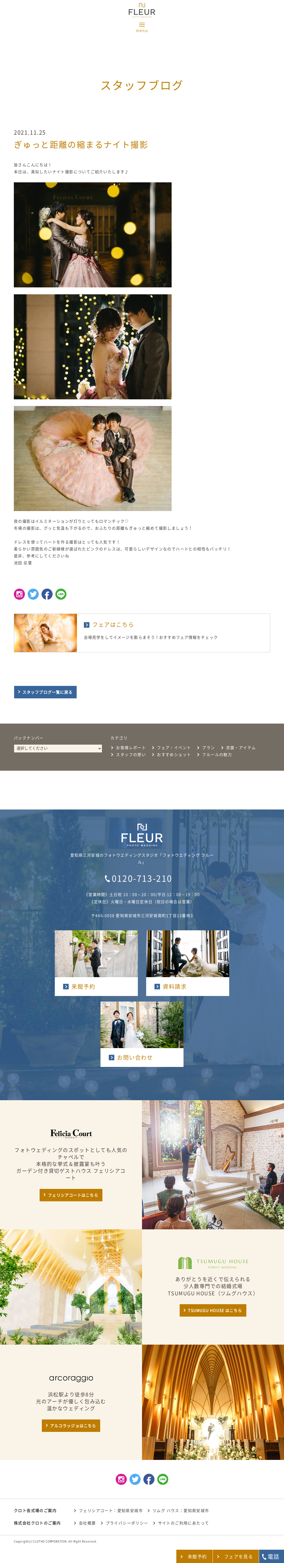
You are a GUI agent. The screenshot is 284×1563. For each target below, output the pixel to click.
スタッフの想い (131, 755)
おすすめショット (174, 755)
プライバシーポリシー (127, 1523)
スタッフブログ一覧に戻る (47, 692)
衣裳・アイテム (241, 748)
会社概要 (87, 1523)
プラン (208, 748)
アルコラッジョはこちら (73, 1426)
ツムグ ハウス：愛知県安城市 (181, 1511)
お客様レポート (131, 748)
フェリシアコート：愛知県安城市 (111, 1511)
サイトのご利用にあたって (183, 1523)
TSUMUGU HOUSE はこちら (215, 1310)
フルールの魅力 (217, 755)
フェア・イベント (174, 748)
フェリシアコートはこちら (73, 1195)
